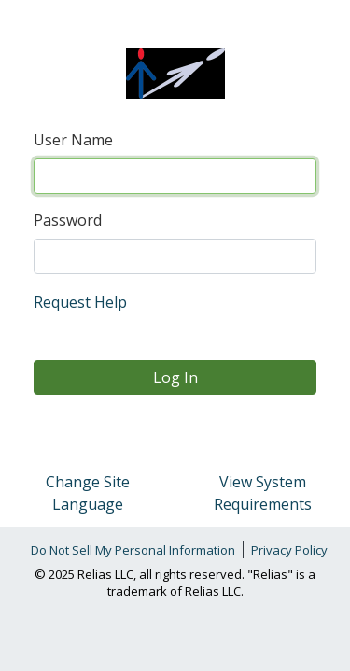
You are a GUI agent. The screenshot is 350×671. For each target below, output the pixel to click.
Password (68, 220)
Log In (175, 377)
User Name (73, 140)
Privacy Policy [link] (289, 549)
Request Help (80, 302)
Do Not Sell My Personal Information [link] (133, 549)
